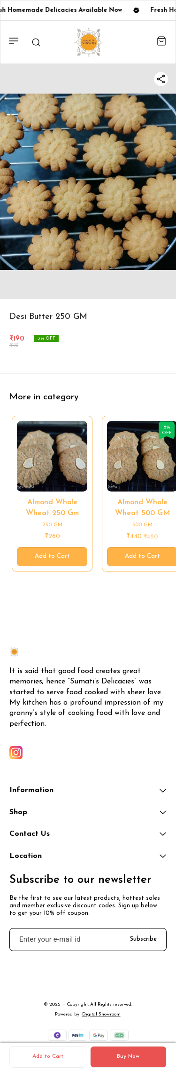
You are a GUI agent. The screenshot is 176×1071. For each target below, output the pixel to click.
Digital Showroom (101, 1014)
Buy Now (128, 1056)
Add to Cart (47, 1056)
